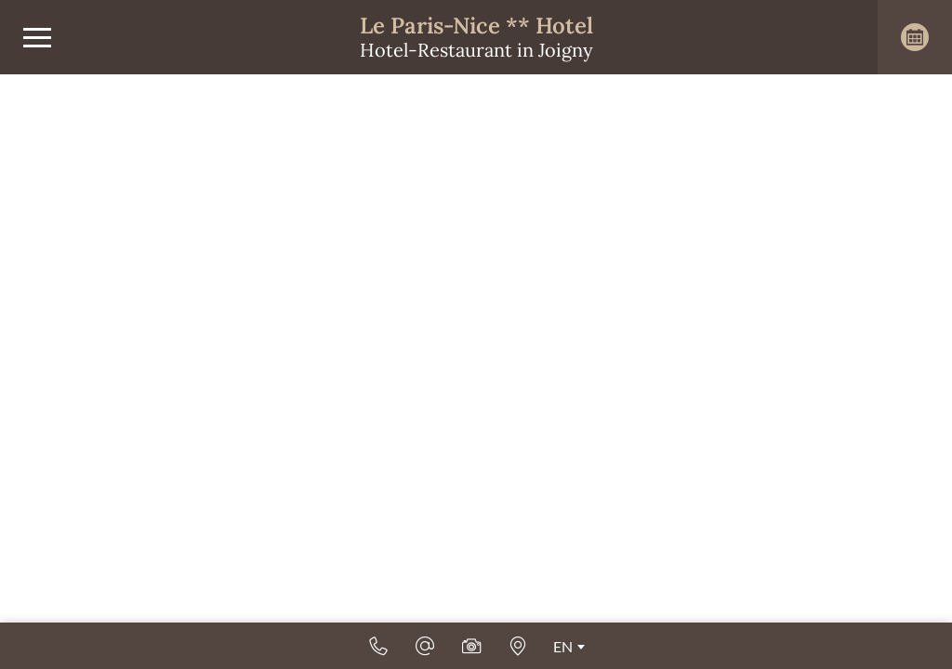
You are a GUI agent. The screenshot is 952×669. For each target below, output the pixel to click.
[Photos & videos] (471, 646)
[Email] (425, 646)
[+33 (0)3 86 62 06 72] (378, 646)
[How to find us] (518, 646)
